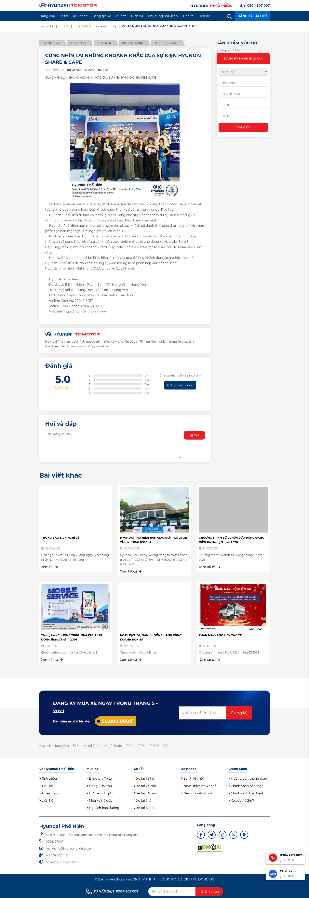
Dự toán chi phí (100, 793)
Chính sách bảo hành (246, 793)
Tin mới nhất (50, 42)
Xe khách (80, 16)
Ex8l (76, 746)
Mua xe (121, 16)
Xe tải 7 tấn (92, 746)
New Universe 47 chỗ (199, 786)
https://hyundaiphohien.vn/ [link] (84, 311)
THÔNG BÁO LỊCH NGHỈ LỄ (60, 537)
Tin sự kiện (104, 42)
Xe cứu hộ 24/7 (241, 800)
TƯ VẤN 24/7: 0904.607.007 (112, 891)
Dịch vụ (137, 16)
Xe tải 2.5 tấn (145, 786)
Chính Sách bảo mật (245, 786)
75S (165, 746)
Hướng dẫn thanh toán (247, 778)
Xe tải (64, 16)
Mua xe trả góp (100, 800)
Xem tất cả (52, 567)
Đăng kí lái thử (99, 786)
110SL (130, 746)
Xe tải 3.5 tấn (145, 793)
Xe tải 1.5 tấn (144, 778)
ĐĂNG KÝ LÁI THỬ (252, 16)
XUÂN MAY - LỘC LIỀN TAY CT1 (220, 635)
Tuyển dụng (49, 793)
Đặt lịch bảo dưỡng (103, 808)
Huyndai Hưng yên (54, 746)
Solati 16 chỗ (192, 778)
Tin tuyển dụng (132, 42)
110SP (154, 746)
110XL (142, 746)
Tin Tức (46, 786)
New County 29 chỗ (197, 793)
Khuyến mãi (78, 42)
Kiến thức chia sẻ (165, 42)
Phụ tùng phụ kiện (163, 16)
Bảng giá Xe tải (100, 778)
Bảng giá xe (101, 16)
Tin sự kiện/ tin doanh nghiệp (95, 26)
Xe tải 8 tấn (113, 746)
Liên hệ (204, 16)
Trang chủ (47, 16)
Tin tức (188, 16)
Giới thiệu (48, 778)
